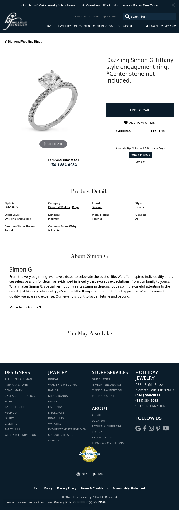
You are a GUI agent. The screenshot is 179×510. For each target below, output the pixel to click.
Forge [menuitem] (9, 401)
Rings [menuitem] (52, 401)
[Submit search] (126, 16)
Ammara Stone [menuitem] (16, 384)
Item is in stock (140, 154)
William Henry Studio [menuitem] (22, 435)
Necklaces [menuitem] (56, 412)
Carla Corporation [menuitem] (20, 395)
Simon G (97, 207)
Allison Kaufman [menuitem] (18, 379)
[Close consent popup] (90, 502)
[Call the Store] (147, 395)
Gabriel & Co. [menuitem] (15, 407)
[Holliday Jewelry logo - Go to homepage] (21, 21)
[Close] (173, 5)
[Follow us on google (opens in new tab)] (138, 428)
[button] (152, 26)
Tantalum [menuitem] (12, 429)
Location (99, 420)
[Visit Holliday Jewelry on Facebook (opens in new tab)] (145, 428)
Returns (158, 131)
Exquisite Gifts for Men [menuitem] (67, 429)
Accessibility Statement (128, 488)
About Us (99, 415)
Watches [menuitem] (55, 423)
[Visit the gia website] (82, 474)
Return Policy (43, 488)
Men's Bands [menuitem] (58, 395)
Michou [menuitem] (11, 412)
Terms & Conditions (108, 443)
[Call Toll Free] (146, 400)
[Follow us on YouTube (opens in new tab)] (166, 428)
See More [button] (150, 5)
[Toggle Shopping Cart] (169, 26)
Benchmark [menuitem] (14, 390)
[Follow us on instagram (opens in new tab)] (151, 428)
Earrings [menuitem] (55, 407)
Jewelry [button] (63, 26)
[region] (53, 101)
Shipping (123, 131)
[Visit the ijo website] (97, 474)
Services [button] (82, 26)
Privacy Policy (103, 437)
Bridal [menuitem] (53, 379)
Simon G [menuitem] (11, 423)
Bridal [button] (47, 26)
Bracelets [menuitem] (56, 418)
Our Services (102, 379)
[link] (81, 16)
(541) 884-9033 (63, 164)
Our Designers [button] (106, 26)
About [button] (128, 26)
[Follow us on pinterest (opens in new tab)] (158, 428)
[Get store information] (150, 406)
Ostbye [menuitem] (10, 418)
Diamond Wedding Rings (25, 41)
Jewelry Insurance (106, 384)
